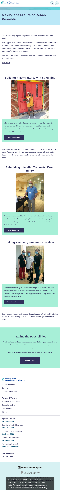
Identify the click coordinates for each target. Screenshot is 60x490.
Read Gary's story (14, 230)
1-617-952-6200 (8, 434)
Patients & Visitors (9, 398)
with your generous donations (28, 152)
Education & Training (10, 405)
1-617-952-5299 (8, 428)
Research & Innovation (11, 402)
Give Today (6, 62)
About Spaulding (8, 384)
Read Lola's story (14, 137)
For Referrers (7, 409)
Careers (5, 388)
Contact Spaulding (9, 391)
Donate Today (30, 360)
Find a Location (8, 453)
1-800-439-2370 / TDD (10, 447)
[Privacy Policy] (41, 488)
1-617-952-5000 (8, 421)
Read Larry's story (13, 302)
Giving (4, 412)
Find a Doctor (7, 457)
